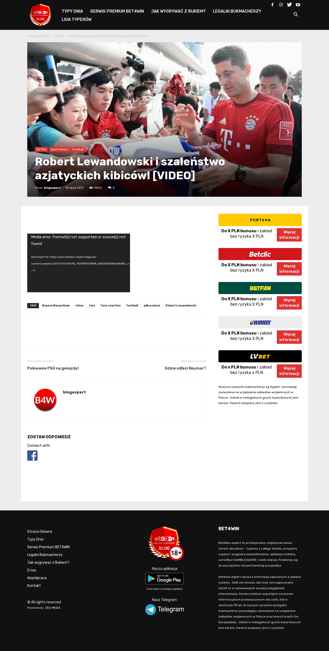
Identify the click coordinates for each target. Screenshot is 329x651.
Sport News (59, 149)
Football (78, 149)
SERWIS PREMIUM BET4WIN (117, 11)
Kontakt (34, 586)
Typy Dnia (35, 539)
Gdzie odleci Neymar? (185, 368)
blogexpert (52, 188)
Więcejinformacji (289, 235)
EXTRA (58, 36)
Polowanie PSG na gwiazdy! (53, 368)
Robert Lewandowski (181, 305)
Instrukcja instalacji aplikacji (164, 588)
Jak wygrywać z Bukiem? (48, 562)
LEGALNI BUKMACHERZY (237, 11)
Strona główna (38, 36)
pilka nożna (152, 305)
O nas (31, 570)
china (79, 305)
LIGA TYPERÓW (77, 19)
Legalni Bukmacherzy (45, 555)
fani (92, 305)
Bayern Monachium (56, 305)
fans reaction (110, 305)
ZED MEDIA (53, 608)
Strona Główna (39, 531)
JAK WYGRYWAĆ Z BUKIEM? (178, 11)
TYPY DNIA (72, 11)
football (132, 305)
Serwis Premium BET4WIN (48, 547)
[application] (78, 263)
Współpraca (37, 578)
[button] (295, 15)
